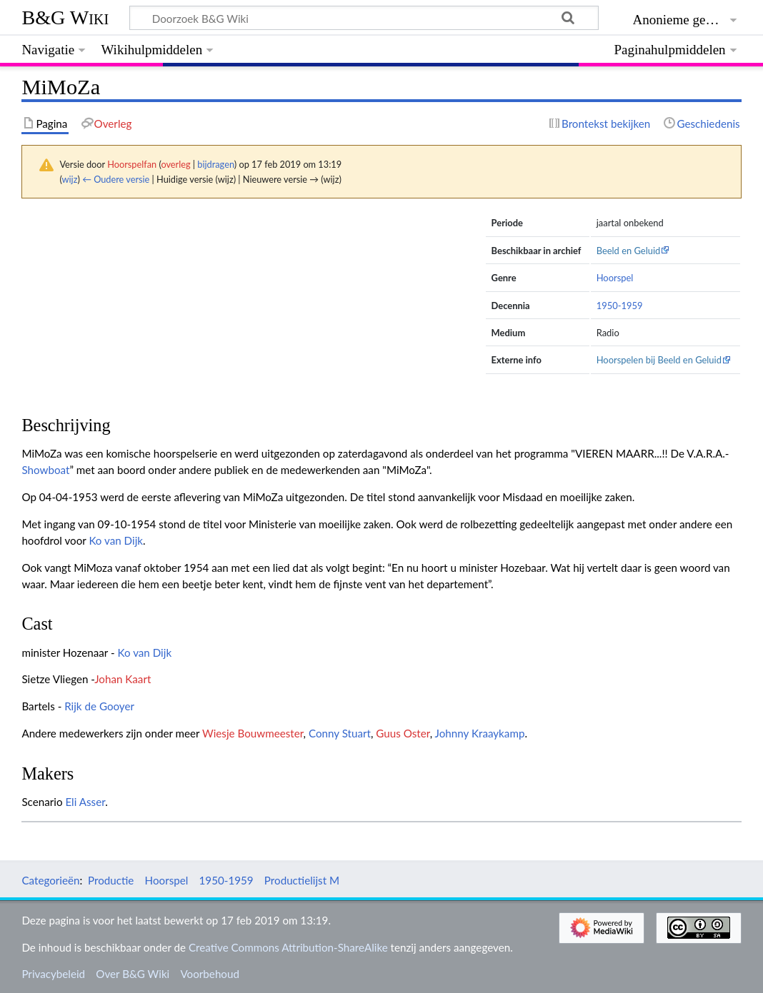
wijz (70, 179)
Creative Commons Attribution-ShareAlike (288, 947)
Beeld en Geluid (629, 250)
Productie (111, 880)
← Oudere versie (115, 179)
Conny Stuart (340, 733)
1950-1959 (620, 305)
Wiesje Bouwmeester (253, 733)
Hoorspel (615, 277)
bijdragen (215, 164)
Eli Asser (85, 801)
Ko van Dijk (116, 540)
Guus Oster (402, 733)
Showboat (45, 469)
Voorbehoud (209, 973)
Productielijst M (301, 880)
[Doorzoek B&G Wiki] (363, 17)
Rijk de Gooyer (99, 706)
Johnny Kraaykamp (480, 733)
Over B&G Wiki (132, 973)
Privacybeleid (53, 973)
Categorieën (50, 880)
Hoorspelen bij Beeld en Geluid (659, 360)
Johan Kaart (122, 678)
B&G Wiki (65, 17)
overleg (175, 164)
